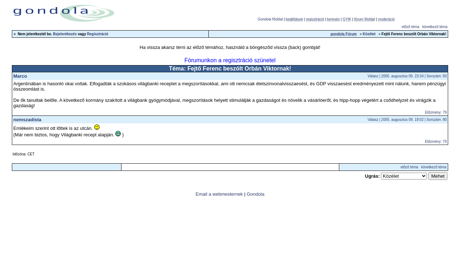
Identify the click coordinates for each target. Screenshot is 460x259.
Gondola (255, 194)
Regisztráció (97, 34)
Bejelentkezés (65, 34)
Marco (20, 76)
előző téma (410, 27)
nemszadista (27, 119)
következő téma (434, 27)
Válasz (373, 76)
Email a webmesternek (219, 194)
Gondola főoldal (270, 19)
